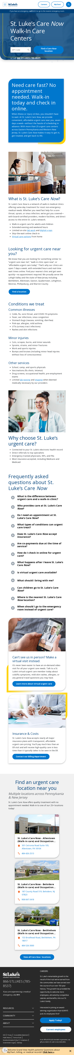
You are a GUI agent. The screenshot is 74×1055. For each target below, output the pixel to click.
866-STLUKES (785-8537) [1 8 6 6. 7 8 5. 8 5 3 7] (17, 983)
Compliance (24, 1040)
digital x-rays (46, 230)
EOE (4, 1035)
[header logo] (12, 4)
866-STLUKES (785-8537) (28, 58)
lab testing (25, 379)
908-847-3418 (26, 899)
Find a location (19, 291)
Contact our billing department (31, 756)
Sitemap (19, 1043)
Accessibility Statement (21, 1035)
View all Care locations (37, 957)
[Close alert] (70, 1051)
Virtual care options (21, 236)
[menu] (5, 4)
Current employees (55, 1029)
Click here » (48, 1052)
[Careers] (44, 4)
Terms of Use (17, 1038)
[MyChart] (58, 4)
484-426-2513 (26, 853)
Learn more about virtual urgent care (35, 683)
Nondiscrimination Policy (10, 1040)
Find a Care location (51, 49)
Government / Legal (9, 1043)
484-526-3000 (26, 945)
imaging (39, 379)
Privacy (10, 1035)
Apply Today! (55, 1020)
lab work (31, 230)
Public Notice (7, 1038)
